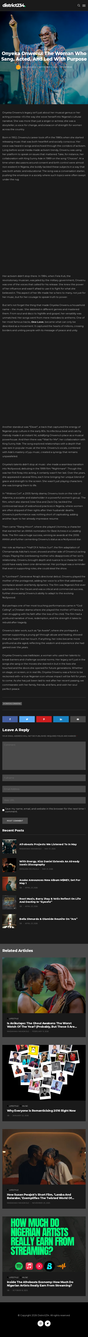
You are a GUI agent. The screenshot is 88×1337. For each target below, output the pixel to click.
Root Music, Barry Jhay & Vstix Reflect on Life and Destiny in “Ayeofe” (50, 900)
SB (20, 888)
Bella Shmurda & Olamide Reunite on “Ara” (48, 919)
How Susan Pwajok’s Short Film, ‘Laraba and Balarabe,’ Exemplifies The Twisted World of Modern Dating (39, 1196)
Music (24, 1106)
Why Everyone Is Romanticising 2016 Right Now (41, 1110)
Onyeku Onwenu (13, 704)
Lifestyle (44, 47)
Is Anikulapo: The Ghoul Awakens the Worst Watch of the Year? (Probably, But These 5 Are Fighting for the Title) (40, 1025)
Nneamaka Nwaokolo (30, 849)
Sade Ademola (29, 67)
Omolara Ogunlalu (29, 869)
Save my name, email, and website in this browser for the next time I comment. (45, 810)
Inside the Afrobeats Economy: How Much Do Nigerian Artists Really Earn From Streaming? (40, 1284)
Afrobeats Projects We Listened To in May (48, 844)
